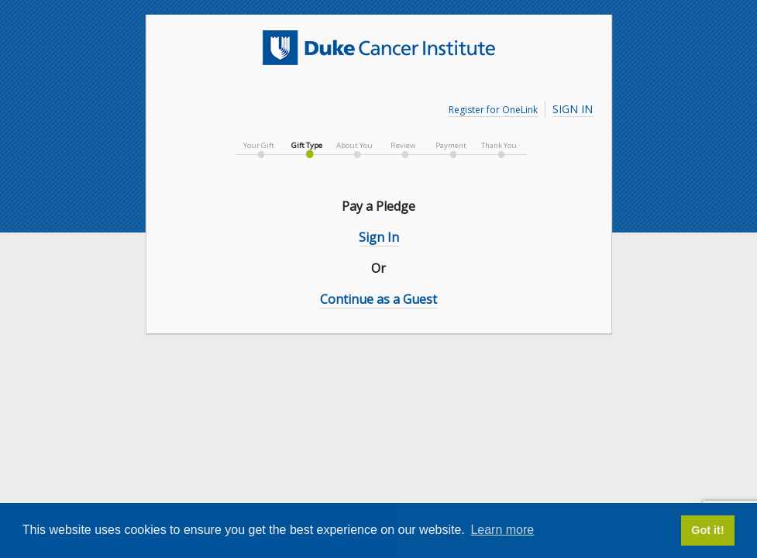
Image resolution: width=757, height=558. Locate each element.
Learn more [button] (502, 529)
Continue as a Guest (378, 299)
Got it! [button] (707, 530)
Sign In (572, 109)
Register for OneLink (493, 109)
